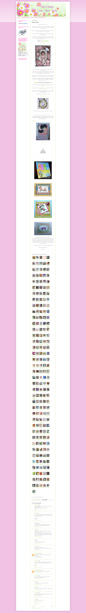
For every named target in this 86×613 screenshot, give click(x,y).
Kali (35, 539)
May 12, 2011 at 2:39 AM (37, 557)
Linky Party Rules (25, 17)
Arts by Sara (36, 575)
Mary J (43, 198)
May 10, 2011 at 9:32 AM (37, 520)
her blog (39, 76)
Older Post (52, 606)
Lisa (43, 159)
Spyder (35, 599)
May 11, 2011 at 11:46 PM (37, 550)
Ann (51, 82)
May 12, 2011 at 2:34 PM (37, 572)
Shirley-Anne (34, 120)
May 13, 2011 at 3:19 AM (37, 589)
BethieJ (35, 581)
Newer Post (33, 606)
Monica (35, 82)
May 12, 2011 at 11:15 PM (37, 578)
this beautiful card (43, 43)
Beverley (35, 513)
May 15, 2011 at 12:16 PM (37, 602)
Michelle (43, 181)
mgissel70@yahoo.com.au (42, 87)
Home (18, 17)
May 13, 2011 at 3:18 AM (37, 584)
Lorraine (35, 546)
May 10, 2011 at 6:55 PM (37, 536)
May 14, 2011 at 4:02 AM (37, 596)
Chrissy (43, 142)
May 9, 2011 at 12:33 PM (37, 510)
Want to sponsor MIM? (40, 17)
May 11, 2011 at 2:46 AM (37, 543)
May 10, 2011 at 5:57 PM (37, 526)
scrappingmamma (37, 553)
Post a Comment (35, 604)
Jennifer (35, 529)
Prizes (32, 17)
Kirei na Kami (36, 560)
